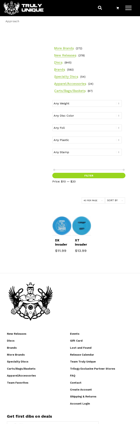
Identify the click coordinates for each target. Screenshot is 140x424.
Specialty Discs (21, 73)
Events (74, 277)
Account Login (80, 347)
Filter (23, 189)
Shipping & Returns (83, 340)
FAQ (72, 319)
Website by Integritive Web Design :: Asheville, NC (71, 418)
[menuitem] (100, 9)
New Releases (20, 46)
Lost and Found (81, 291)
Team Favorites (17, 326)
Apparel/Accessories (25, 86)
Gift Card (76, 284)
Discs (13, 59)
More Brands (19, 39)
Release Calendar (82, 298)
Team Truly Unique (83, 305)
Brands (14, 66)
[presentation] (34, 381)
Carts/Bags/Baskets (25, 99)
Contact (75, 326)
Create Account (81, 333)
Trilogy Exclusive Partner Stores (92, 312)
